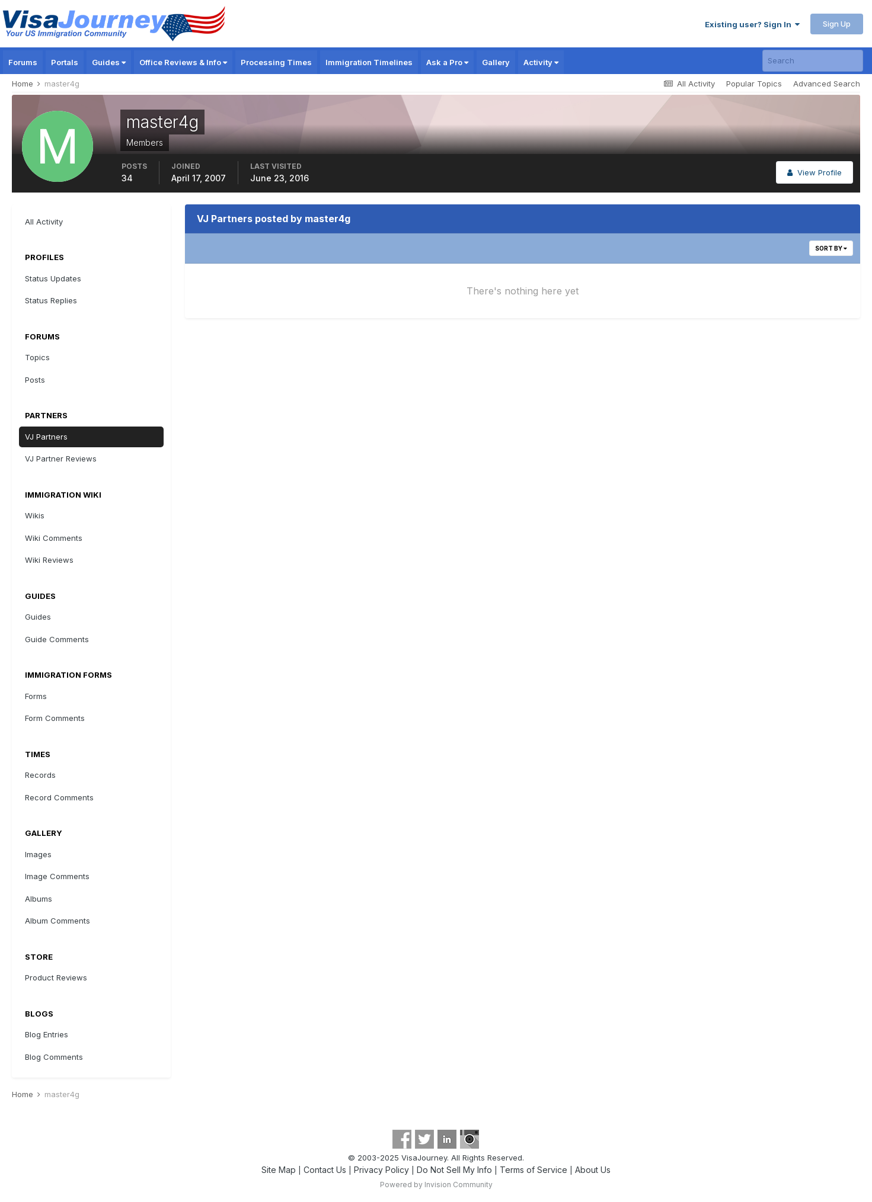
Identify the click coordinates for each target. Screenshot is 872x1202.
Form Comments (55, 718)
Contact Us (325, 1170)
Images (38, 854)
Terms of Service (533, 1170)
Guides (109, 62)
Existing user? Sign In (752, 24)
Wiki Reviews (49, 560)
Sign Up (837, 23)
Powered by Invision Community (436, 1184)
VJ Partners (46, 436)
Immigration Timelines (369, 62)
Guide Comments (57, 639)
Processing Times (276, 62)
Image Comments (57, 876)
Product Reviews (56, 977)
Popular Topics (754, 83)
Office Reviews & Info (183, 62)
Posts (35, 379)
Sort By (831, 248)
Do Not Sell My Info (454, 1170)
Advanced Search (826, 83)
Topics (37, 357)
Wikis (34, 515)
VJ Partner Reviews (61, 458)
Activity (540, 62)
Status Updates (53, 278)
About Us (593, 1170)
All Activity (44, 221)
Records (40, 775)
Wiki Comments (53, 538)
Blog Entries (46, 1034)
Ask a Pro (447, 62)
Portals (64, 62)
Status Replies (51, 300)
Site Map (278, 1170)
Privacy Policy (381, 1170)
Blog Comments (54, 1057)
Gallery (496, 62)
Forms (36, 696)
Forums (22, 62)
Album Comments (57, 920)
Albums (38, 898)
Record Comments (59, 797)
